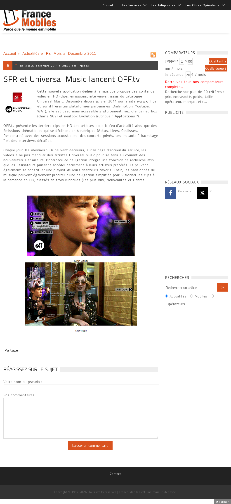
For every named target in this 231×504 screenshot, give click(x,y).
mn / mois (174, 68)
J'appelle (172, 60)
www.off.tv (146, 101)
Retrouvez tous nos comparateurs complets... (194, 84)
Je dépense (175, 74)
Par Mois (54, 53)
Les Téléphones (163, 5)
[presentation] (41, 450)
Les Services (131, 5)
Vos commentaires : (20, 394)
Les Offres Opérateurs (203, 5)
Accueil (108, 5)
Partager (12, 350)
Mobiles (201, 296)
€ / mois (198, 74)
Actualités (31, 53)
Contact (115, 473)
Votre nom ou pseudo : (22, 381)
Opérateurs (176, 304)
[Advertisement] (145, 18)
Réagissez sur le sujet (30, 369)
